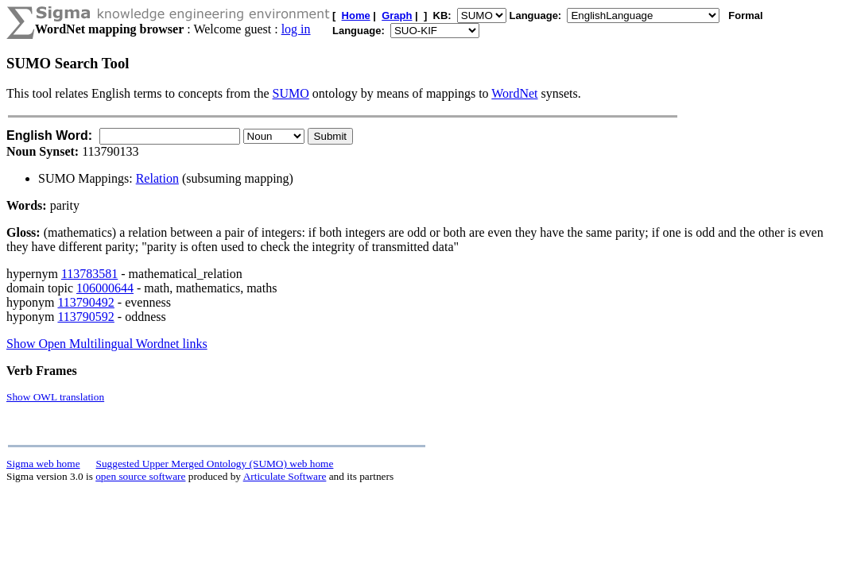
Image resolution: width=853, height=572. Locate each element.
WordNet (514, 93)
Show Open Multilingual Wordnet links (106, 343)
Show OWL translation (55, 397)
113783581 (89, 273)
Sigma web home (43, 464)
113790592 (85, 316)
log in (296, 29)
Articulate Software (285, 476)
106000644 (105, 288)
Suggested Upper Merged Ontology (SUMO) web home (215, 464)
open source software (140, 476)
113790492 (85, 302)
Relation (157, 178)
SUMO (291, 93)
